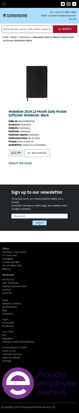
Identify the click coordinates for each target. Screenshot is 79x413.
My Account (8, 323)
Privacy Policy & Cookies (14, 348)
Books (14, 37)
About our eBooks (11, 358)
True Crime (7, 332)
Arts (4, 335)
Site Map (6, 361)
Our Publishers (9, 307)
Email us (6, 269)
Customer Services (11, 354)
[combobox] (27, 29)
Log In (5, 319)
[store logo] (15, 16)
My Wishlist (8, 326)
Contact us (8, 314)
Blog (4, 310)
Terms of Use (9, 351)
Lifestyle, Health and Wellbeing (18, 342)
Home (6, 37)
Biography (7, 339)
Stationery (25, 37)
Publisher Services (11, 304)
